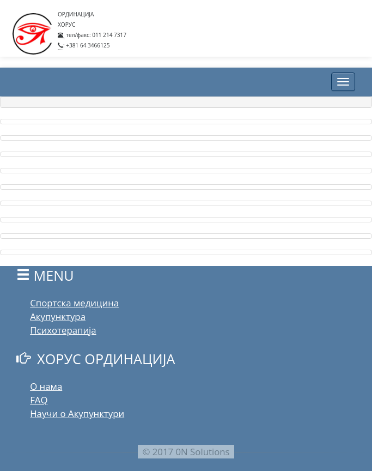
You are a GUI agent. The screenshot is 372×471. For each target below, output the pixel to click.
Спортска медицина (74, 303)
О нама (46, 386)
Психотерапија (63, 330)
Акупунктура (58, 316)
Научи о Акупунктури (77, 413)
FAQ (38, 400)
